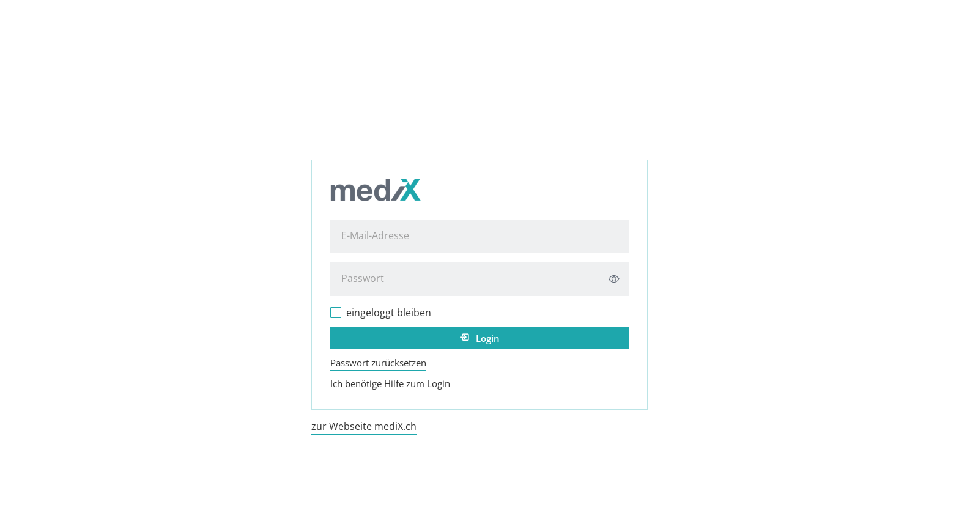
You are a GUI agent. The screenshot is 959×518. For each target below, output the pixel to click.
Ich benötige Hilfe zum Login (390, 383)
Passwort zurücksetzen (378, 363)
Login (488, 338)
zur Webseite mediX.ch (364, 426)
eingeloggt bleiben (388, 312)
